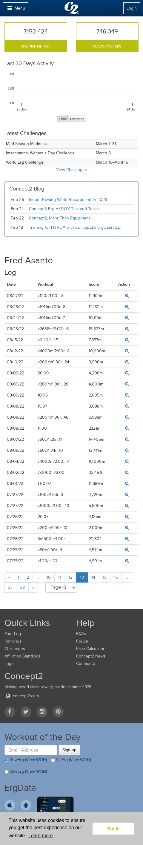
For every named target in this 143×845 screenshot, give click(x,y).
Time (63, 119)
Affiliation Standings (22, 656)
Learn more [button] (40, 835)
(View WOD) (36, 760)
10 (49, 577)
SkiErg (71, 760)
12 (71, 577)
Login (132, 8)
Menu (15, 9)
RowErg (25, 760)
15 (105, 577)
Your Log (12, 634)
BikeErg (25, 772)
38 (22, 587)
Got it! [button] (113, 828)
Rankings (12, 641)
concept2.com (21, 696)
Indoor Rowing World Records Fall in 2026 (68, 199)
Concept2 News (91, 656)
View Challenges (71, 170)
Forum (82, 641)
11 (59, 577)
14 (93, 577)
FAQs (81, 634)
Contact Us (86, 663)
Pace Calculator (90, 648)
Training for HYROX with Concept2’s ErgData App (75, 227)
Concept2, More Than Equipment (59, 218)
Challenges (14, 648)
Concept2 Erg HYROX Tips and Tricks (64, 209)
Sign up (69, 749)
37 (10, 587)
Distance (77, 119)
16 (116, 577)
